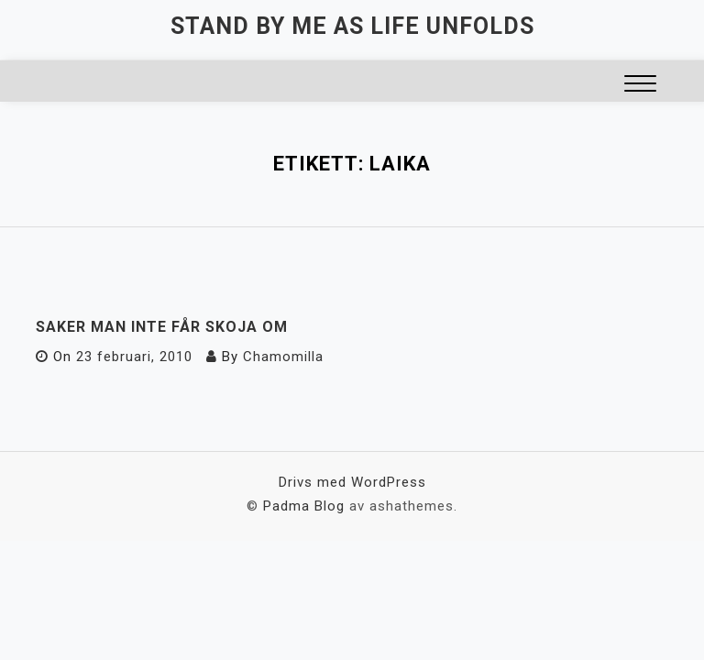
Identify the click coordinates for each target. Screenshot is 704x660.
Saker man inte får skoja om (162, 327)
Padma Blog (304, 506)
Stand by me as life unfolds (352, 26)
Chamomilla (283, 356)
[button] (640, 86)
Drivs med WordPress (352, 482)
